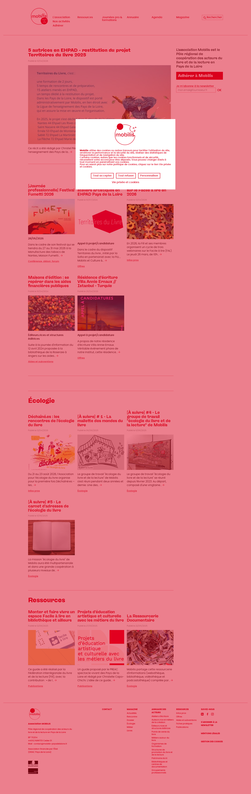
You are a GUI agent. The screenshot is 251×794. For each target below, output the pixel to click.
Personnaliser (149, 175)
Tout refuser (126, 175)
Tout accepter (102, 175)
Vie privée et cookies (125, 182)
